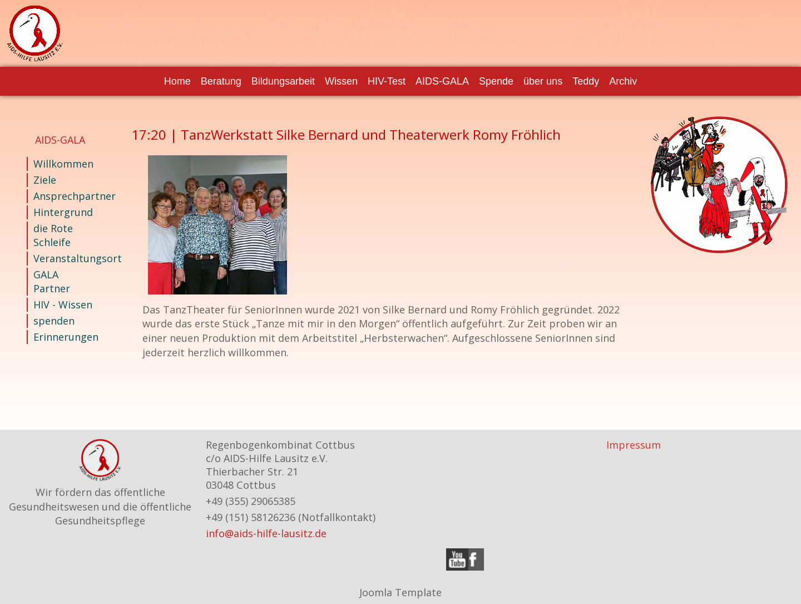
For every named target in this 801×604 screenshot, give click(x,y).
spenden (54, 320)
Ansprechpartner (63, 196)
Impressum (633, 444)
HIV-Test (387, 81)
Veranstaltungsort (63, 258)
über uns (542, 81)
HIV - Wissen (62, 304)
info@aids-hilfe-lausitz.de (266, 533)
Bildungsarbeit (283, 81)
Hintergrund (63, 212)
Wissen (341, 81)
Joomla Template (400, 592)
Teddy (585, 81)
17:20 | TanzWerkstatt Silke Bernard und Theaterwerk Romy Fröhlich (346, 134)
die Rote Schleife (53, 235)
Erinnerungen (63, 336)
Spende (496, 81)
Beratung (221, 81)
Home (177, 81)
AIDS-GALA (442, 81)
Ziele (44, 179)
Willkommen (63, 163)
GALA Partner (51, 281)
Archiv (623, 81)
